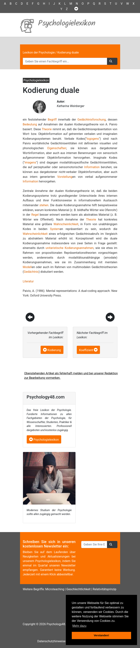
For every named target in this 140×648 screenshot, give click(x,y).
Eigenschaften (56, 148)
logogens (93, 138)
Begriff (52, 119)
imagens (30, 162)
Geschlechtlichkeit (78, 589)
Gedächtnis (31, 271)
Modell (27, 267)
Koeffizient (86, 350)
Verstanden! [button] (101, 635)
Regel (35, 214)
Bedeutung (30, 124)
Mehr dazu (79, 625)
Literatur (28, 281)
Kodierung (54, 350)
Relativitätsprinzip (104, 589)
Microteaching (54, 589)
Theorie (47, 129)
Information (92, 167)
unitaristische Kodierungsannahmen (70, 248)
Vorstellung (64, 177)
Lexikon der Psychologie (39, 52)
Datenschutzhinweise (51, 641)
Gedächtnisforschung (92, 119)
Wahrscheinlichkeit (65, 224)
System (55, 229)
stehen (43, 205)
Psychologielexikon (44, 439)
